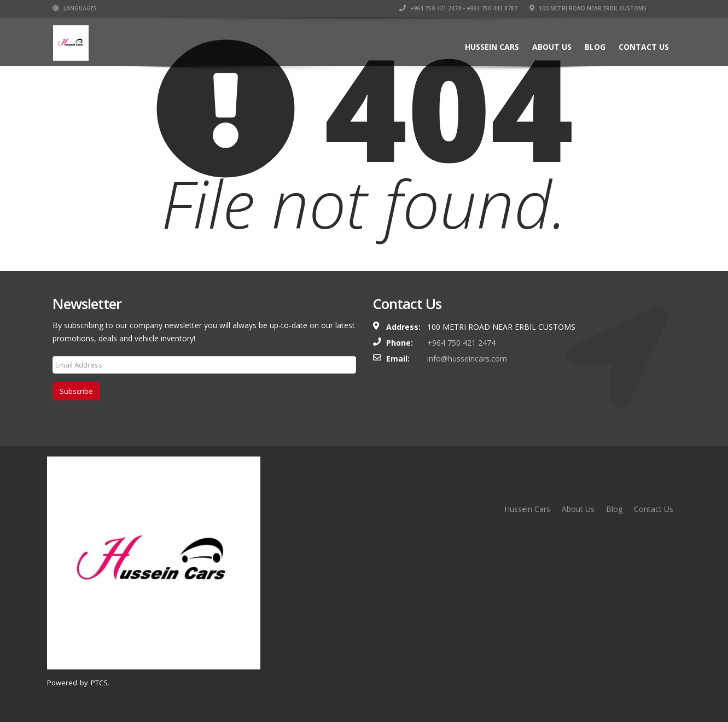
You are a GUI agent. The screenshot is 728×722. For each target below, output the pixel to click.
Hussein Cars (492, 47)
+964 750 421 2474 (461, 342)
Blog (595, 47)
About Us (552, 47)
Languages (75, 8)
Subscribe (76, 391)
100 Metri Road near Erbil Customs (588, 8)
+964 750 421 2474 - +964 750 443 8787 (458, 8)
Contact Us (644, 47)
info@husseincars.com (467, 358)
